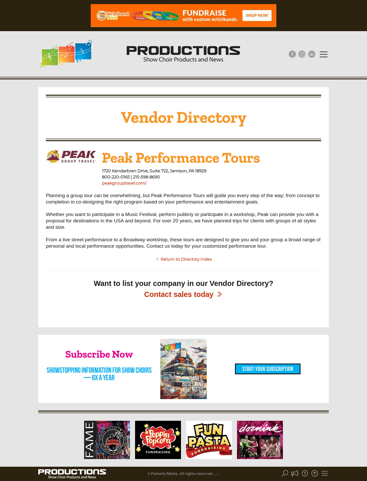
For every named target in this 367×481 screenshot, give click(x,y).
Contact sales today (183, 294)
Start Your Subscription (267, 369)
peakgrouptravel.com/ (124, 183)
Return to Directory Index (183, 259)
